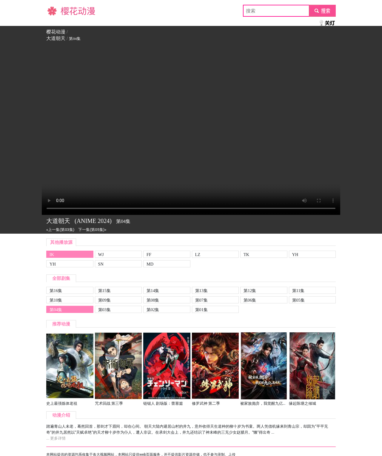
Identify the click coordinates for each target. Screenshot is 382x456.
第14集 (153, 290)
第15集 (104, 290)
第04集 (56, 309)
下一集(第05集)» (92, 229)
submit (322, 10)
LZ (198, 254)
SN (101, 264)
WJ (101, 254)
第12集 (250, 290)
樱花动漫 (55, 10)
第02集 (153, 309)
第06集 (250, 300)
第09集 (104, 300)
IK (52, 254)
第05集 (298, 300)
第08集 (153, 300)
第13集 (201, 290)
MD (150, 264)
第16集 (56, 290)
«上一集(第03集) (60, 229)
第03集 (104, 309)
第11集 (298, 290)
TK (246, 254)
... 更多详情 (56, 438)
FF (149, 254)
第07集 (201, 300)
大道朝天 (55, 38)
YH (295, 254)
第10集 (56, 300)
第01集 (201, 309)
